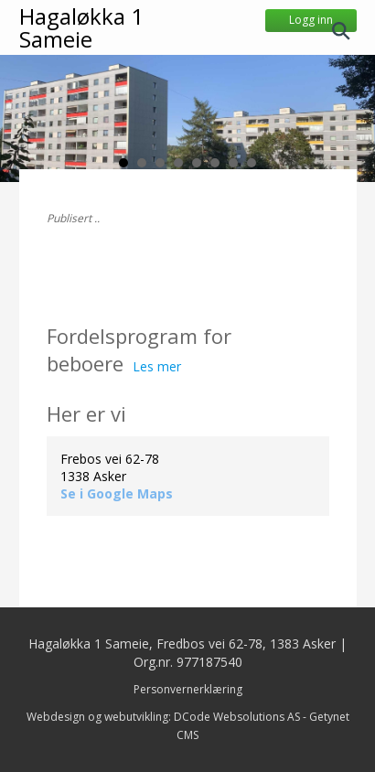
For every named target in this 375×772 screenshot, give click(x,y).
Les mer (157, 366)
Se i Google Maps (116, 493)
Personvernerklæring (188, 689)
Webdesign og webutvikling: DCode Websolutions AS (163, 716)
